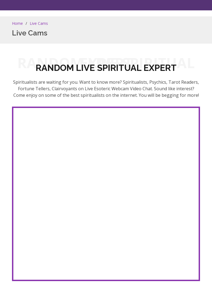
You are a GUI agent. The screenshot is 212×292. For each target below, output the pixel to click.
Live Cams (39, 23)
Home (17, 23)
